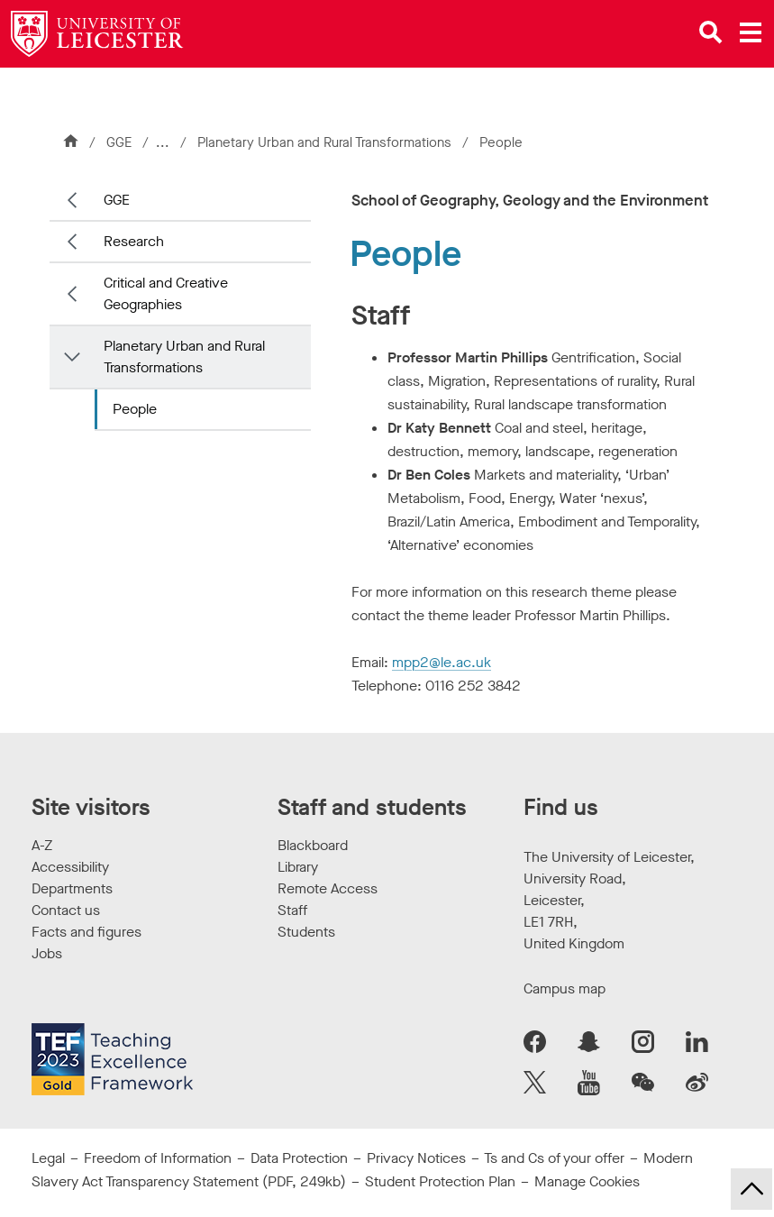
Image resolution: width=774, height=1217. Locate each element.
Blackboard (313, 845)
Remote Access (328, 888)
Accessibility (70, 866)
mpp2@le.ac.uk (441, 662)
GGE (119, 142)
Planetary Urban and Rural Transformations (328, 142)
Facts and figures (86, 931)
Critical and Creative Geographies (166, 293)
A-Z (42, 845)
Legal (48, 1157)
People (135, 408)
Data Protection (299, 1157)
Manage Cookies (587, 1181)
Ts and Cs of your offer (554, 1157)
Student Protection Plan (440, 1181)
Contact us (66, 910)
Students (306, 931)
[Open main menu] (750, 32)
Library (298, 866)
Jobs (47, 953)
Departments (72, 888)
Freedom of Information (158, 1157)
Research (134, 241)
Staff (292, 910)
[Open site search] (711, 32)
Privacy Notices (416, 1157)
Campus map (565, 988)
